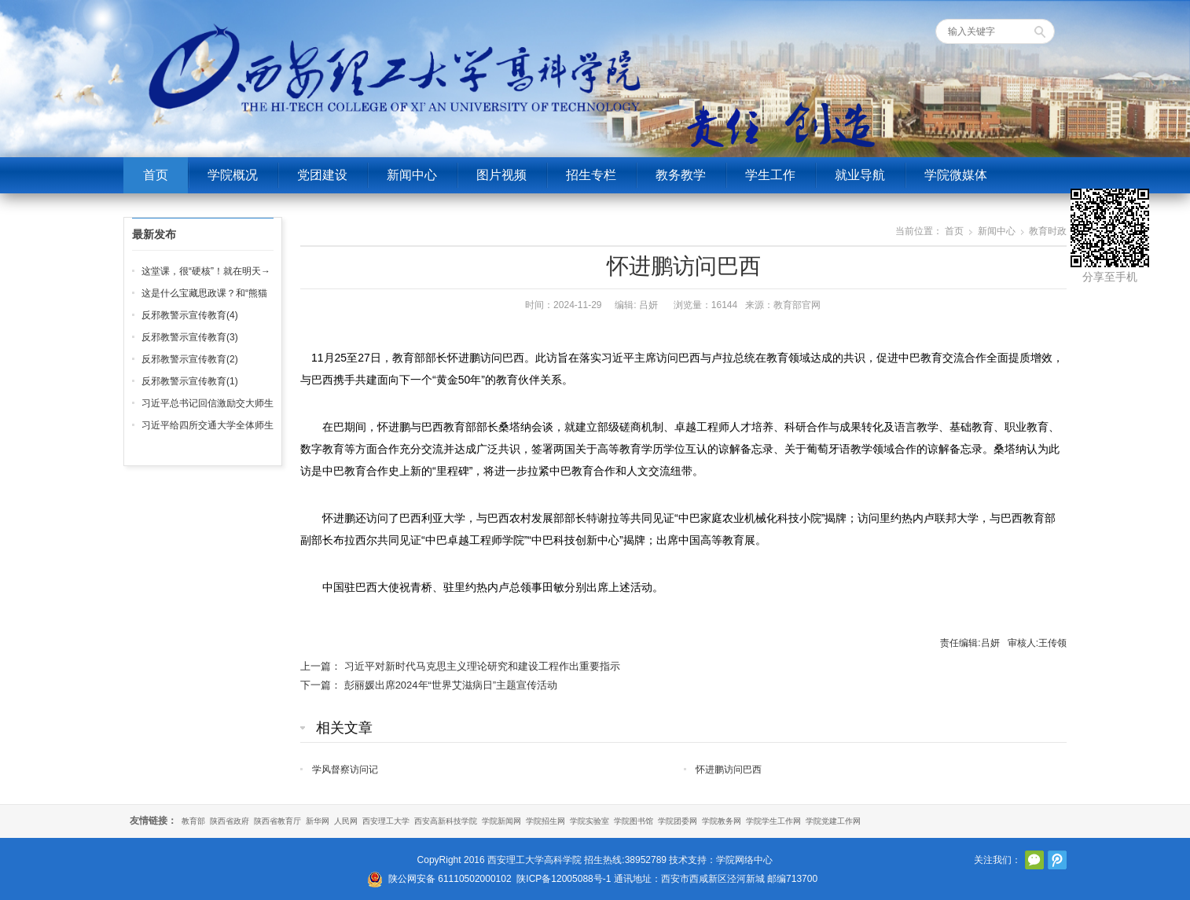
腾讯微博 (1057, 859)
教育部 (193, 821)
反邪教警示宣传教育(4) (189, 315)
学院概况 (233, 175)
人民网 (346, 821)
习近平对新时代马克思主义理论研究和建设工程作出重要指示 (482, 666)
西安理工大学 (386, 821)
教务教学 (681, 175)
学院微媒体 (955, 175)
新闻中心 (412, 175)
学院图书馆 (633, 821)
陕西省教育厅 (277, 821)
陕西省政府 (229, 821)
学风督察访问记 (345, 769)
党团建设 (322, 175)
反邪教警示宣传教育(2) (189, 359)
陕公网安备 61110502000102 (450, 878)
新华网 (317, 821)
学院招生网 (545, 821)
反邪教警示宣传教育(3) (189, 337)
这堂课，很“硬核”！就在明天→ (205, 271)
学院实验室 (589, 821)
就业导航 (860, 175)
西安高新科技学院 (445, 821)
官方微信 (1034, 859)
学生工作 (770, 175)
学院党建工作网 (833, 821)
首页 (155, 175)
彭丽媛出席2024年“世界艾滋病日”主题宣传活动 (451, 685)
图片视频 (501, 175)
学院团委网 (677, 821)
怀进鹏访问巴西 (729, 769)
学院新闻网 (501, 821)
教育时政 (1048, 231)
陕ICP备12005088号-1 (563, 878)
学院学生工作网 (773, 821)
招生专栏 (591, 175)
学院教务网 (721, 821)
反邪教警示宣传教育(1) (189, 381)
